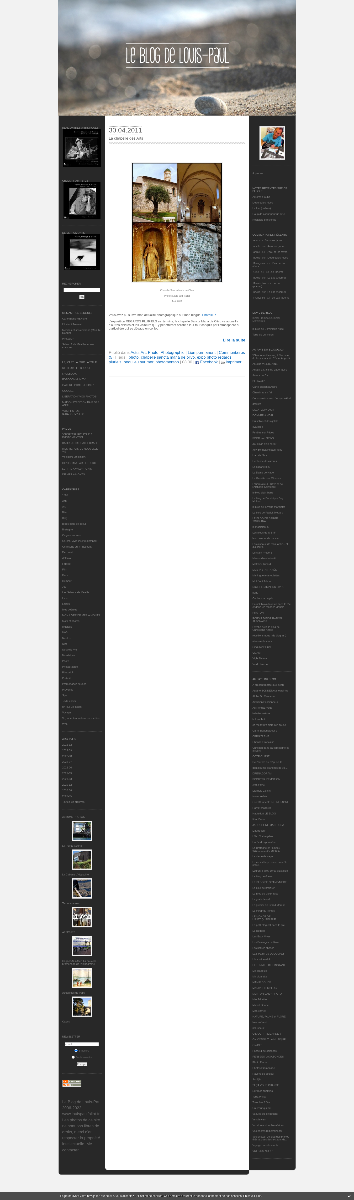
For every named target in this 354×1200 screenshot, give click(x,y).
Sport (65, 695)
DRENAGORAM (262, 773)
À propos (258, 173)
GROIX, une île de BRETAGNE (271, 802)
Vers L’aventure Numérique (268, 1125)
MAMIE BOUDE (262, 982)
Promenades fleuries (74, 683)
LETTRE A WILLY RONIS (77, 468)
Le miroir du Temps (264, 910)
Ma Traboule (260, 970)
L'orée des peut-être (264, 842)
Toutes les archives (73, 801)
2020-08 (67, 790)
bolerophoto (259, 719)
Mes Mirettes (260, 999)
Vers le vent (259, 1119)
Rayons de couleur (264, 1073)
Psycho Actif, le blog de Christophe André (266, 628)
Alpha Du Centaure (264, 696)
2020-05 (67, 796)
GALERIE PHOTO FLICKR (78, 385)
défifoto (66, 558)
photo (134, 357)
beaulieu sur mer (138, 362)
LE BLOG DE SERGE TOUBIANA (265, 520)
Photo (65, 661)
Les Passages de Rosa (266, 942)
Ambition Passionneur (265, 702)
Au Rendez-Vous (262, 707)
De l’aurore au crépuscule (267, 762)
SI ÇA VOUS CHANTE (266, 1085)
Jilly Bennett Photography (267, 449)
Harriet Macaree (262, 807)
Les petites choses (263, 947)
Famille (66, 563)
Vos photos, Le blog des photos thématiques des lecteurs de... (271, 1138)
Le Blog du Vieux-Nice (266, 893)
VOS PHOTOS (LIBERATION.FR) (73, 412)
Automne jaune (261, 196)
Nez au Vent (260, 1022)
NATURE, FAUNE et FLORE (269, 1016)
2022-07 (67, 761)
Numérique (68, 655)
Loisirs (66, 603)
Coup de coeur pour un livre (269, 214)
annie (257, 251)
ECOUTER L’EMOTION (266, 779)
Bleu (65, 512)
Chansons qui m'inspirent (77, 546)
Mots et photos (70, 621)
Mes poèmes (69, 609)
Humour (67, 581)
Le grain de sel (261, 899)
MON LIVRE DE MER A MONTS (81, 615)
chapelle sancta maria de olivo (168, 357)
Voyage (66, 712)
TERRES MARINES (74, 457)
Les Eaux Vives (262, 936)
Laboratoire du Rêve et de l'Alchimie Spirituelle (268, 485)
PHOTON (258, 612)
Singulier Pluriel (262, 647)
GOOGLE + (69, 390)
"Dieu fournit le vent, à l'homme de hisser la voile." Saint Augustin (272, 357)
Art (64, 506)
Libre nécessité (261, 959)
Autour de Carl (261, 375)
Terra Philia (259, 1096)
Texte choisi (69, 701)
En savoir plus (252, 1196)
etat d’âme (259, 784)
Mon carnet (259, 1010)
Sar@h (257, 1079)
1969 (65, 495)
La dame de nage (263, 856)
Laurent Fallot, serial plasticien (270, 870)
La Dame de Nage (263, 472)
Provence (67, 689)
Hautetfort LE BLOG (264, 813)
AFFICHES (68, 932)
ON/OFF (258, 1045)
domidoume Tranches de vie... (270, 767)
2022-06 (67, 767)
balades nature (261, 713)
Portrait (66, 678)
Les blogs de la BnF (264, 532)
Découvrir (68, 552)
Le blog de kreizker (264, 887)
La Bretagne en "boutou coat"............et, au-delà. (266, 849)
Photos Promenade (264, 1068)
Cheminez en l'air (263, 392)
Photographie (70, 666)
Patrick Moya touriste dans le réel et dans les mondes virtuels (272, 605)
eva (256, 240)
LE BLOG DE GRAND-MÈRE (270, 882)
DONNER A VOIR (263, 415)
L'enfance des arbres (265, 461)
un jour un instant (72, 706)
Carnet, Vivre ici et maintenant (79, 540)
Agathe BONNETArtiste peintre (271, 690)
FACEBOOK (69, 373)
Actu (65, 500)
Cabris (66, 1021)
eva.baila (258, 426)
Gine (256, 271)
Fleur (65, 575)
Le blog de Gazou (263, 876)
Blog (65, 518)
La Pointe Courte (72, 845)
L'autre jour (259, 830)
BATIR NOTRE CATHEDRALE (80, 443)
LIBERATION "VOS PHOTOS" (80, 396)
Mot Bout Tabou (262, 581)
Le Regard (259, 930)
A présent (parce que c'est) (268, 684)
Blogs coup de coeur (74, 523)
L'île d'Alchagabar (263, 836)
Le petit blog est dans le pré (269, 925)
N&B (65, 632)
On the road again (263, 598)
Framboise (260, 283)
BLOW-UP (259, 381)
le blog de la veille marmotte (269, 506)
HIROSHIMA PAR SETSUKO (79, 463)
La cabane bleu (261, 466)
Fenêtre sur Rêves (263, 432)
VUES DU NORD (263, 1150)
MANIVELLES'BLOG (265, 987)
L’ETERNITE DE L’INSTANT (269, 965)
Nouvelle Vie (69, 649)
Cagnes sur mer (71, 535)
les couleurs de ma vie (266, 538)
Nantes (66, 638)
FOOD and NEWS (263, 438)
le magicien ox (261, 526)
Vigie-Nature (260, 658)
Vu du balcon (260, 664)
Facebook (206, 362)
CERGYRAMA (261, 736)
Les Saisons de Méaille (75, 592)
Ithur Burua (259, 819)
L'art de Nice (260, 455)
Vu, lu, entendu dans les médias (81, 718)
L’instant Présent (72, 324)
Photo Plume (260, 1062)
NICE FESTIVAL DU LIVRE (269, 586)
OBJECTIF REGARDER (267, 1033)
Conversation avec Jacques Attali (272, 398)
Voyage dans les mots (265, 1145)
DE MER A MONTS (73, 474)
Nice (65, 643)
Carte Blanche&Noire (74, 318)
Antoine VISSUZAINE (265, 363)
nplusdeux (258, 1028)
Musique (67, 626)
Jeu (64, 586)
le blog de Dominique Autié (268, 328)
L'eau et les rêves (263, 202)
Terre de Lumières (263, 334)
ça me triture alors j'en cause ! (270, 724)
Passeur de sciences (265, 1050)
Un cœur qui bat (262, 1108)
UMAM (257, 652)
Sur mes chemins (263, 1090)
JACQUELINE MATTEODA (268, 825)
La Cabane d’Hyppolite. (76, 874)
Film (64, 569)
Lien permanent (202, 352)
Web (65, 723)
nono (255, 592)
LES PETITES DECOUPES (269, 953)
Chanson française (264, 742)
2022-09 (67, 750)
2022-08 (67, 756)
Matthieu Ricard (262, 564)
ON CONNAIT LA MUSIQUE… (270, 1039)
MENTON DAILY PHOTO (267, 993)
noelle (257, 246)
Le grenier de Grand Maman (269, 905)
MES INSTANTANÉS (265, 569)
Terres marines (71, 903)
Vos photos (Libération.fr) (267, 1130)
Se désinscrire (82, 1057)
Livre (65, 598)
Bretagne (67, 529)
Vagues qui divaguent (265, 1113)
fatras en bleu (261, 796)
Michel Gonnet (261, 1005)
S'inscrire (81, 1050)
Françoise (259, 263)
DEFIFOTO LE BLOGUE (76, 367)
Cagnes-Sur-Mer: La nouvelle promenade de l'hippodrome (79, 962)
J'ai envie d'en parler (264, 443)
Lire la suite (234, 340)
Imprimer (231, 362)
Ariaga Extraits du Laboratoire (270, 369)
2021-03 (67, 779)
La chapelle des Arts (126, 138)
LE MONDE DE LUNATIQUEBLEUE (264, 918)
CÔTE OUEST (261, 756)
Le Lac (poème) (262, 208)
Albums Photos (73, 816)
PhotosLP (68, 338)
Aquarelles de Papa (73, 992)
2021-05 (67, 773)
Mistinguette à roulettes (266, 575)
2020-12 (67, 784)
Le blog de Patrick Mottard (268, 512)
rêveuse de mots (262, 641)
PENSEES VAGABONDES (268, 1056)
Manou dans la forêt (264, 558)
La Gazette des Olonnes (267, 478)
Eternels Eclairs (262, 790)
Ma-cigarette (260, 976)
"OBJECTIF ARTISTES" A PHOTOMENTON (77, 436)
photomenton (167, 362)
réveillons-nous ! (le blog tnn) (269, 635)
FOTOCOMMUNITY (74, 379)
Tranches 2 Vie (261, 1102)
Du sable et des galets (266, 421)
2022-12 (67, 744)
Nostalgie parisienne (264, 219)
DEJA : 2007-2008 (263, 409)
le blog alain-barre (263, 492)
